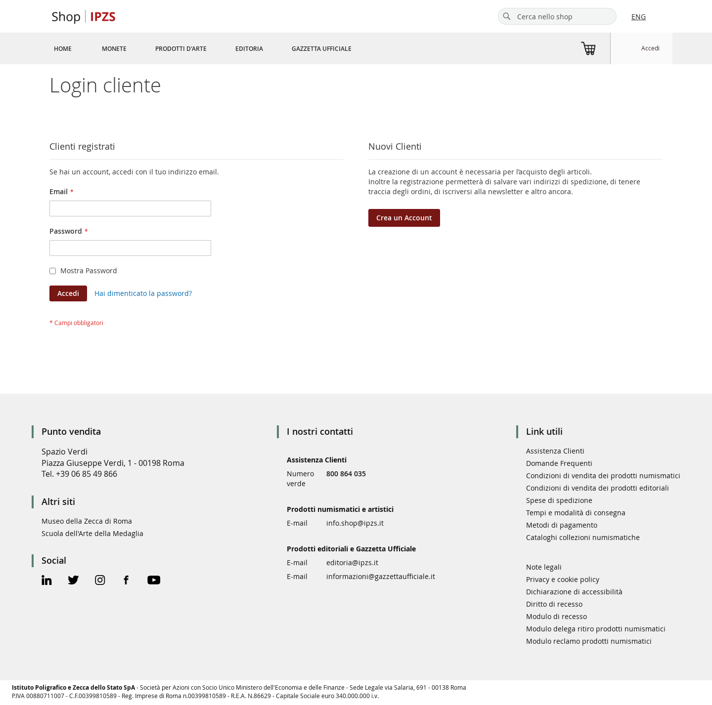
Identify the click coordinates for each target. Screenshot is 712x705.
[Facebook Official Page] (126, 581)
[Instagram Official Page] (100, 581)
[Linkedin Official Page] (47, 581)
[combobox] (557, 16)
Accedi (650, 48)
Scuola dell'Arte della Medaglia (92, 533)
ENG (638, 16)
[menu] (214, 48)
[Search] (507, 16)
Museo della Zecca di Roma (87, 521)
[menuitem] (62, 48)
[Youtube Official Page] (153, 581)
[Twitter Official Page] (73, 581)
